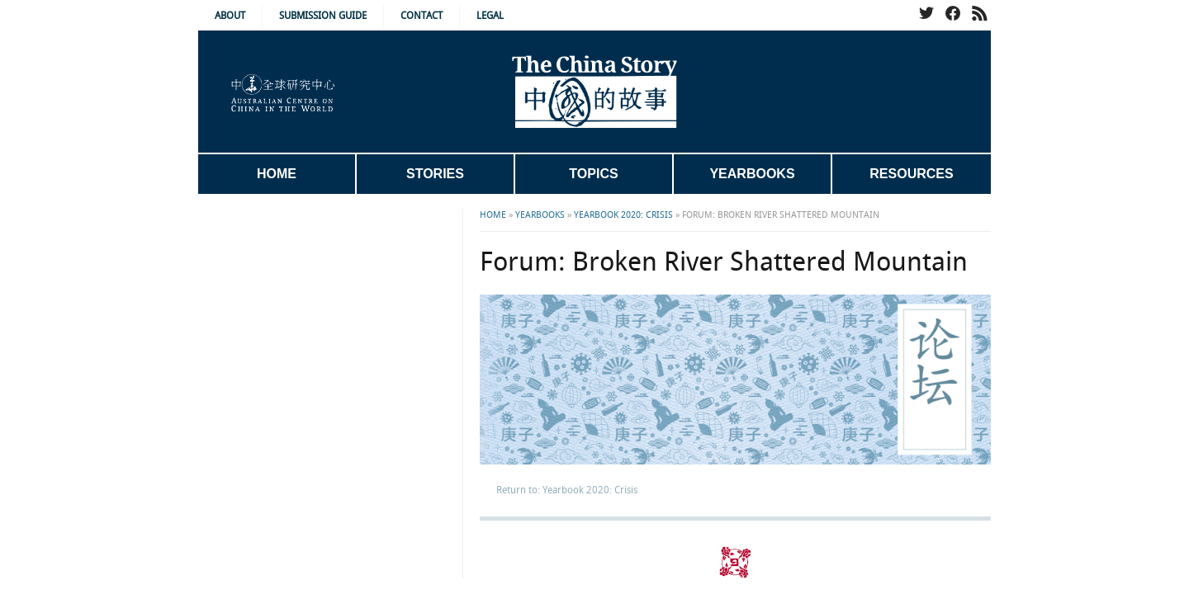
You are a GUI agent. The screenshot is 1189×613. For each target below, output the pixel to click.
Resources (911, 174)
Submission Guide (323, 16)
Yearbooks (751, 174)
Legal (490, 16)
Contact (421, 16)
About (230, 16)
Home (276, 174)
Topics (593, 174)
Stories (435, 174)
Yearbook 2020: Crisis (623, 215)
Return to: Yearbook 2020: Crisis (566, 490)
